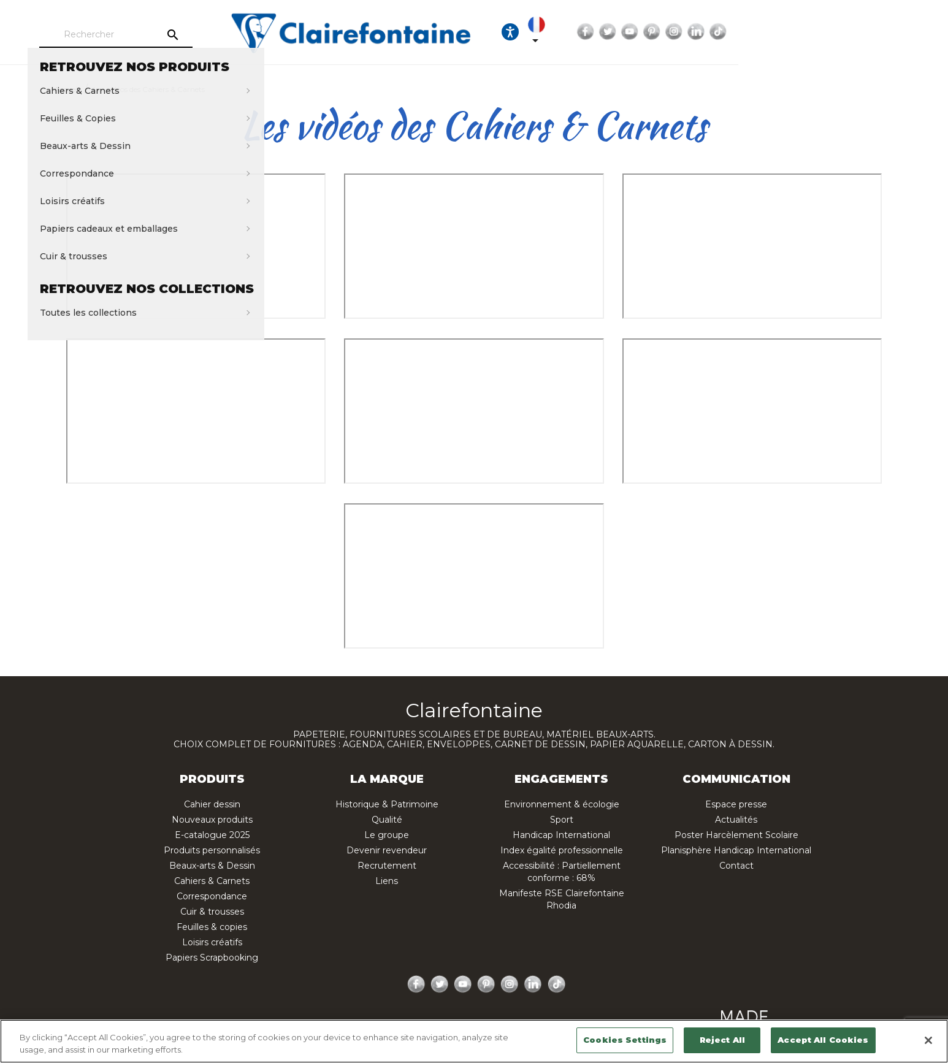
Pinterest (833, 32)
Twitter (789, 32)
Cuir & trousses (212, 911)
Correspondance (212, 896)
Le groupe (386, 834)
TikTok (899, 32)
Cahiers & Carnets (212, 880)
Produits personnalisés (212, 850)
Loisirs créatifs (212, 942)
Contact (736, 865)
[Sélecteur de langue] (712, 31)
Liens (386, 880)
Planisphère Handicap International (736, 850)
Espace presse (736, 804)
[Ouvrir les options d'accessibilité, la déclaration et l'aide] (674, 31)
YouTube (811, 32)
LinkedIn (877, 32)
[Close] (928, 1040)
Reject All (722, 1040)
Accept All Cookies (823, 1040)
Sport (561, 819)
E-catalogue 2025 (212, 834)
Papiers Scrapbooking (212, 957)
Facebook (767, 32)
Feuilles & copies (212, 926)
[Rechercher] (173, 35)
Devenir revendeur (386, 850)
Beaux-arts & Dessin (212, 865)
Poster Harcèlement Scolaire (736, 834)
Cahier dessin (212, 804)
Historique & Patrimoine (386, 804)
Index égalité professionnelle (561, 850)
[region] (474, 1041)
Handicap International (561, 834)
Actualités (736, 819)
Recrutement (386, 865)
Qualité (387, 819)
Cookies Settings (625, 1040)
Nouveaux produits (212, 819)
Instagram (855, 32)
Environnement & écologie (561, 804)
